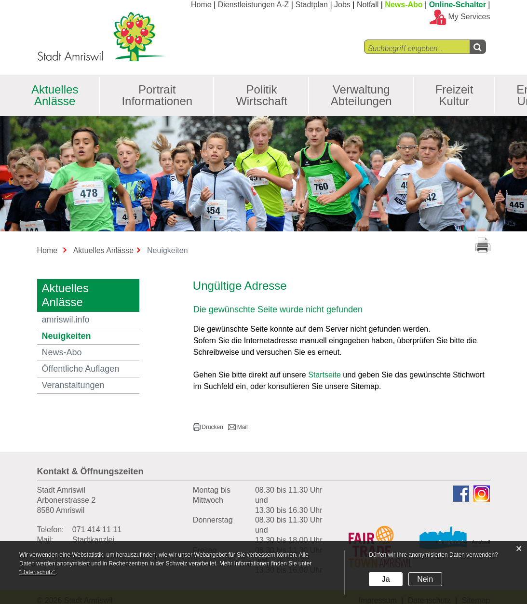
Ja (386, 579)
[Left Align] (478, 47)
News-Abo (403, 4)
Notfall (367, 4)
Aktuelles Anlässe (54, 95)
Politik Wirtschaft (261, 95)
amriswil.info (66, 319)
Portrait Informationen (157, 95)
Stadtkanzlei (93, 540)
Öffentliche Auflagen (81, 369)
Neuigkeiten (91, 336)
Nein (425, 579)
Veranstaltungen (73, 385)
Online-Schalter (457, 4)
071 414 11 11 (97, 529)
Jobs (342, 4)
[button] (208, 427)
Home (201, 4)
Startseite (324, 375)
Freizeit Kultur (454, 95)
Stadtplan (311, 4)
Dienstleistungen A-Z (253, 4)
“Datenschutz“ (37, 572)
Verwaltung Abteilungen (361, 95)
